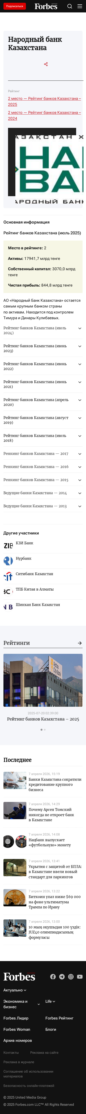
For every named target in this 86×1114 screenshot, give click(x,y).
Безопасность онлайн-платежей (28, 1086)
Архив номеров (17, 1040)
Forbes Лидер (15, 1018)
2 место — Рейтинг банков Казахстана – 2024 (44, 115)
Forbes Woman (16, 1029)
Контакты (11, 1053)
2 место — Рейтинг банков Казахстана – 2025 (44, 101)
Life (48, 1001)
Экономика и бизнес (15, 1004)
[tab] (41, 730)
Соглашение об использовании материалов (28, 1073)
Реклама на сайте (44, 1053)
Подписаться (14, 6)
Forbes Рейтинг (59, 1018)
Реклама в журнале (18, 1062)
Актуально (13, 990)
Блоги (50, 1029)
